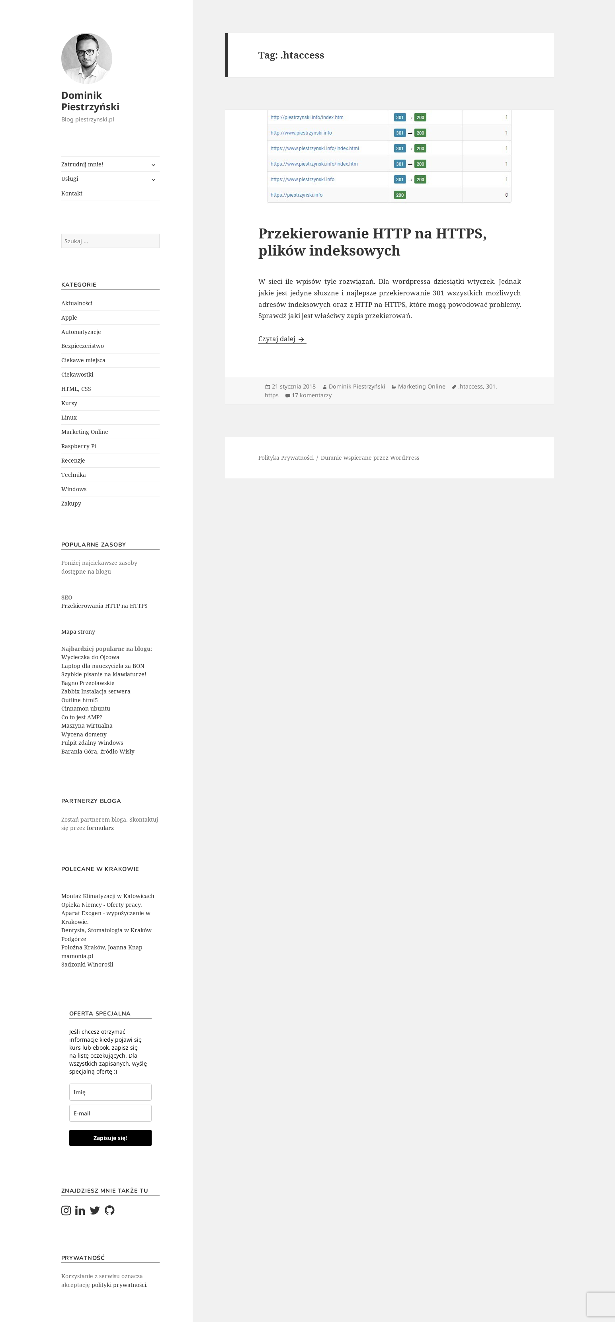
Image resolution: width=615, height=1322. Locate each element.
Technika (73, 474)
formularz (100, 828)
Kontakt (71, 193)
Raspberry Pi (78, 446)
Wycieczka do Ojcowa (90, 657)
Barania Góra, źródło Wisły (98, 751)
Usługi (69, 178)
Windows (73, 489)
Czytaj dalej (282, 338)
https (272, 395)
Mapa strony (78, 631)
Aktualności (76, 303)
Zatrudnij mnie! (82, 164)
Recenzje (73, 460)
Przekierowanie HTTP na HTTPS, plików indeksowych (372, 242)
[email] (110, 1113)
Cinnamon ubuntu (85, 708)
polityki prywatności (119, 1285)
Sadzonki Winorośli (87, 964)
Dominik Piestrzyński (90, 100)
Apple (69, 317)
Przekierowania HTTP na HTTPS (104, 605)
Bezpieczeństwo (82, 346)
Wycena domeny (84, 734)
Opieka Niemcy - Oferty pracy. (101, 904)
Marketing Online (84, 431)
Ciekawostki (77, 374)
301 (491, 386)
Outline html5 (79, 700)
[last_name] (110, 1092)
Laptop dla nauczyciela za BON (102, 666)
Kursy (69, 403)
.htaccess (470, 386)
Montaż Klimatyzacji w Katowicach (107, 896)
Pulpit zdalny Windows (92, 742)
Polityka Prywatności (286, 457)
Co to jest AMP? (81, 717)
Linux (69, 417)
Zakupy (71, 503)
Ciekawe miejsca (83, 360)
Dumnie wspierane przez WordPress (370, 457)
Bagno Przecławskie (88, 683)
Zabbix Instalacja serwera (96, 691)
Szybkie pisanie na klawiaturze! (103, 674)
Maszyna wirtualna (87, 725)
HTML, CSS (76, 388)
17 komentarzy (312, 395)
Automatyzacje (81, 332)
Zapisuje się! (110, 1138)
